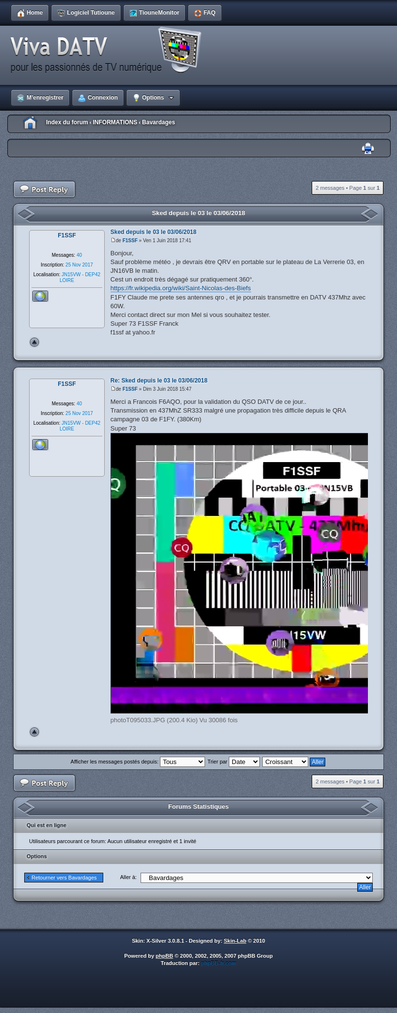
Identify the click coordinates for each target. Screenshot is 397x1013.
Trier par (233, 761)
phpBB (164, 956)
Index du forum (67, 122)
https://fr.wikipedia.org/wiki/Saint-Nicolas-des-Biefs (181, 288)
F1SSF (130, 240)
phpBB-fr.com (219, 963)
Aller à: (128, 877)
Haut (34, 342)
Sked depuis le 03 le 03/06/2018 (198, 212)
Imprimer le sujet (368, 149)
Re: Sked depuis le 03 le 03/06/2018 (159, 380)
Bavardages (158, 122)
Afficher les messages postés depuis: (138, 761)
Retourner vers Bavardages (64, 877)
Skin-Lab (235, 941)
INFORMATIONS (115, 122)
